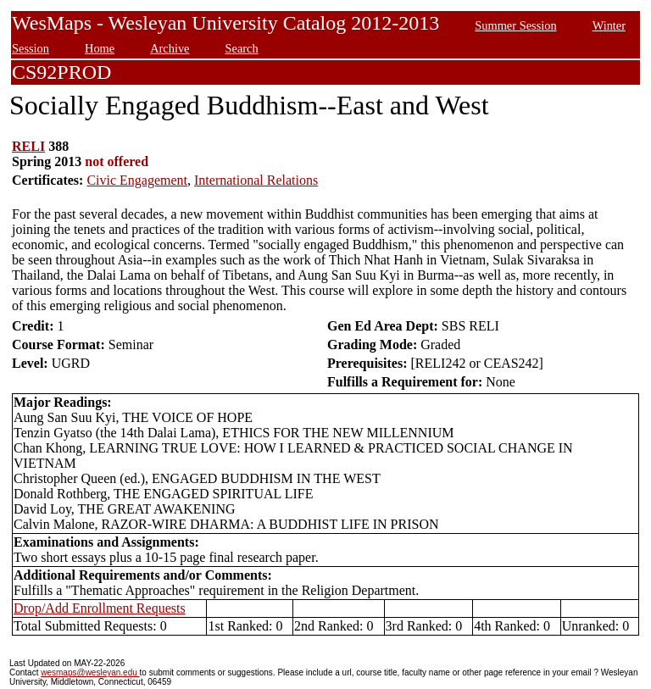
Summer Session (515, 25)
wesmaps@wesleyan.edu (90, 672)
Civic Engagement (136, 180)
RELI (28, 146)
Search (242, 48)
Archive (169, 48)
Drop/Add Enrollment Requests (100, 608)
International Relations (256, 180)
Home (99, 48)
